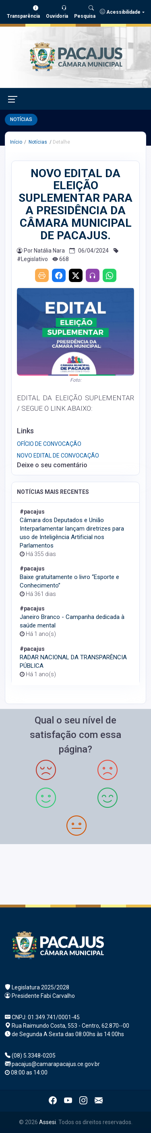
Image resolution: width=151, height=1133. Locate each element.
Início (16, 142)
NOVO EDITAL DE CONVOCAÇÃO (58, 455)
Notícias (37, 142)
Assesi (47, 1122)
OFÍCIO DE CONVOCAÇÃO (49, 444)
